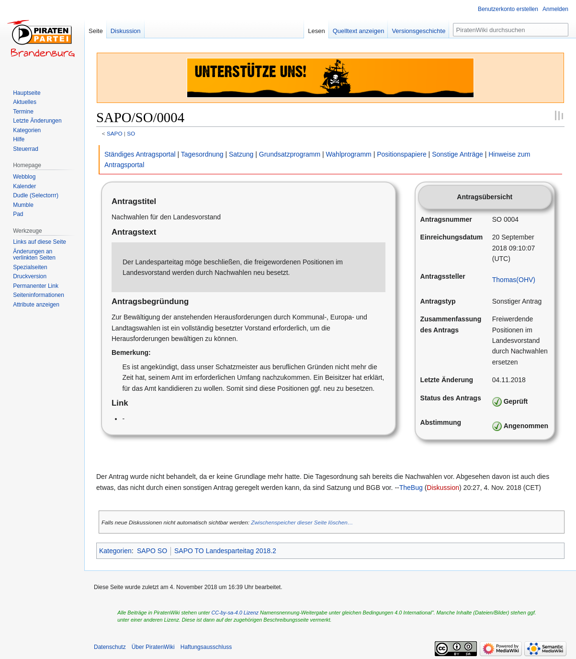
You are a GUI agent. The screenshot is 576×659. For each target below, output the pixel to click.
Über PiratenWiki (153, 647)
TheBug (411, 487)
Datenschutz (110, 647)
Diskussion (443, 487)
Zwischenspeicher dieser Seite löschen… (302, 522)
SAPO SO (152, 551)
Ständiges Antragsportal (140, 154)
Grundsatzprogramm (289, 154)
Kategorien (115, 551)
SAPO (115, 133)
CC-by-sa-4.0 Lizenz (235, 612)
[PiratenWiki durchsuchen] (510, 29)
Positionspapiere (402, 154)
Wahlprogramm (349, 154)
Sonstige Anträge (457, 154)
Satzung (241, 154)
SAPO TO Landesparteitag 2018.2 (225, 551)
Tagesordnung (202, 154)
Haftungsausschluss (206, 647)
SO (131, 133)
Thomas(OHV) (513, 280)
